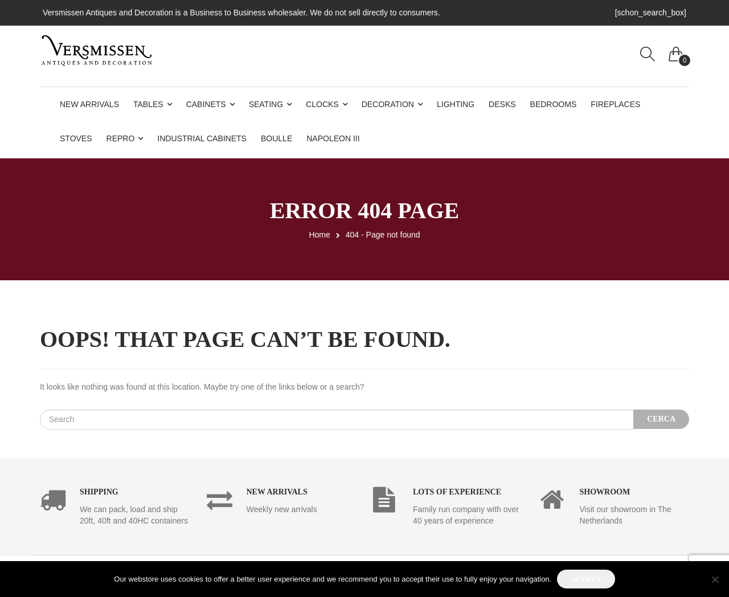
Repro (121, 138)
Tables (148, 104)
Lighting (455, 104)
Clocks (322, 104)
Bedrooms (553, 104)
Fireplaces (615, 104)
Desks (502, 104)
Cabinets (206, 104)
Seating (266, 104)
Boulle (276, 138)
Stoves (76, 138)
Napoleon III (332, 138)
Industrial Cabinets (202, 138)
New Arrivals (89, 104)
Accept (586, 579)
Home (319, 234)
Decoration (388, 104)
